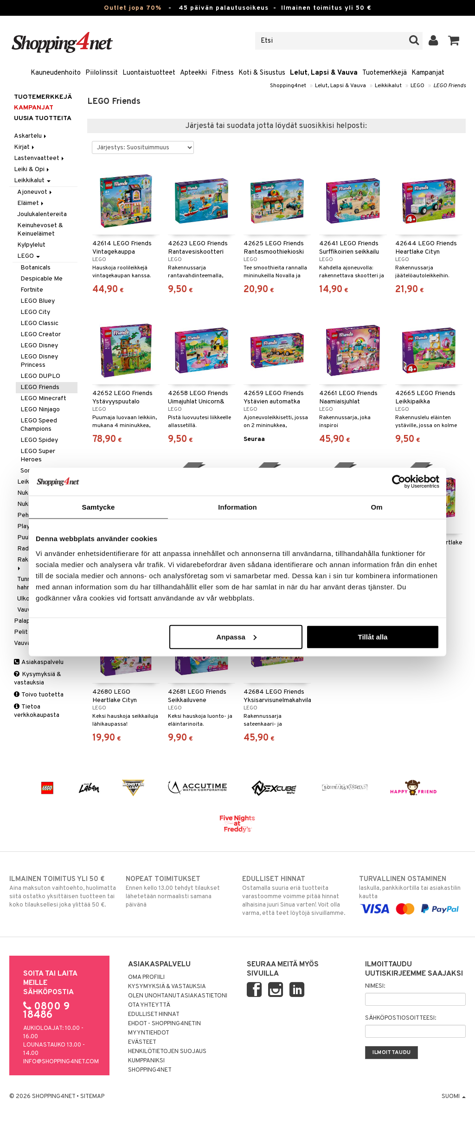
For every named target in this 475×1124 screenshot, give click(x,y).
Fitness (223, 73)
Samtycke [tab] (98, 507)
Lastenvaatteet (39, 158)
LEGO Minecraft (43, 398)
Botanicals (35, 268)
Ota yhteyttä (149, 1005)
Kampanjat (427, 73)
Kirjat (25, 147)
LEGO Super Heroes (37, 455)
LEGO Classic (39, 323)
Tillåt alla (372, 636)
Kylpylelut (31, 245)
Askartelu (31, 136)
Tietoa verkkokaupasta (36, 711)
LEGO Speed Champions (38, 425)
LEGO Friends (449, 85)
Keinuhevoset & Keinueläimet (40, 230)
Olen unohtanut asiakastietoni (177, 996)
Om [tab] (376, 507)
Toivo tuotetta (39, 695)
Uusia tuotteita (42, 118)
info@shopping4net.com (61, 1062)
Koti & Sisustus (261, 73)
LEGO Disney (39, 346)
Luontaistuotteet (148, 73)
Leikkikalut (388, 85)
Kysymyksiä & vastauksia (37, 679)
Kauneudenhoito (56, 73)
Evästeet (142, 1042)
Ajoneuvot (35, 192)
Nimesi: (375, 986)
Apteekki (193, 73)
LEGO (417, 85)
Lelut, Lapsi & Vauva (324, 73)
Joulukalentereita (42, 214)
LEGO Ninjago (40, 410)
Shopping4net (288, 85)
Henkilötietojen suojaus (167, 1051)
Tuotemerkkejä (384, 73)
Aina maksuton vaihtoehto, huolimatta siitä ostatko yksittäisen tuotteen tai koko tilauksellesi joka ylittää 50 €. (62, 892)
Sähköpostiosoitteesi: (400, 1018)
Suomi (454, 1096)
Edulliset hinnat (154, 1014)
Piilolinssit (101, 73)
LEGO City (35, 312)
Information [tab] (237, 507)
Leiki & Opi (32, 169)
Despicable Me (41, 279)
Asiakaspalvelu (39, 662)
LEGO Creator (40, 334)
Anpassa (236, 636)
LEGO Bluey (37, 301)
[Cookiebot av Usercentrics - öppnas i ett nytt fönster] (398, 482)
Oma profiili (146, 977)
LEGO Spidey (39, 440)
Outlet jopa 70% (132, 8)
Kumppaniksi (146, 1061)
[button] (453, 41)
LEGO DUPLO (40, 376)
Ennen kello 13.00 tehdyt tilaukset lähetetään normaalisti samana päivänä (179, 892)
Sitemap (92, 1096)
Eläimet (31, 203)
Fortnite (31, 290)
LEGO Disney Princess (39, 361)
